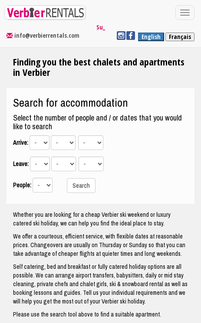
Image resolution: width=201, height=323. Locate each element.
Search (81, 185)
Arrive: (20, 143)
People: (22, 185)
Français (180, 37)
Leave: (21, 164)
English (151, 37)
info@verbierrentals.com (46, 35)
